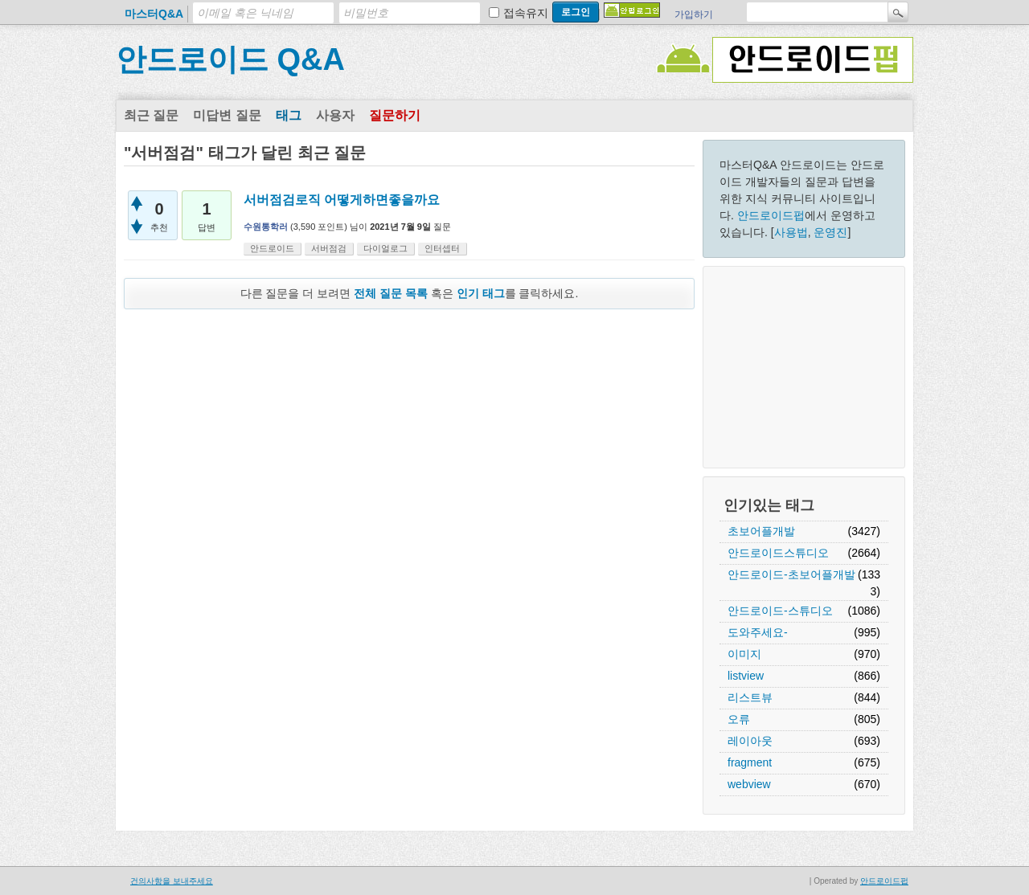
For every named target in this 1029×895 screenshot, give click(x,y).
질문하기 (394, 115)
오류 (739, 719)
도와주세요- (758, 632)
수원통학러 (266, 226)
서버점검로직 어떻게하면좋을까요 (342, 199)
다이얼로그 (385, 248)
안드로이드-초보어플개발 (791, 574)
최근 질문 (151, 115)
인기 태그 (481, 293)
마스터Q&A (154, 13)
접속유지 (525, 12)
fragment (750, 762)
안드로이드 (272, 248)
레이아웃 (750, 740)
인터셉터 (442, 248)
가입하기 (693, 14)
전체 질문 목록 (391, 293)
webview (749, 784)
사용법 (791, 232)
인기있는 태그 (769, 505)
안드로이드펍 (771, 215)
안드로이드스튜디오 (778, 552)
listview (746, 675)
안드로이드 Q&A (230, 59)
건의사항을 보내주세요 (171, 881)
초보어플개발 (761, 531)
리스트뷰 (750, 697)
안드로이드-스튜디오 (780, 610)
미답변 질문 (226, 115)
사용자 (335, 115)
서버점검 (328, 248)
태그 (288, 115)
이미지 (744, 654)
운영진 (830, 232)
